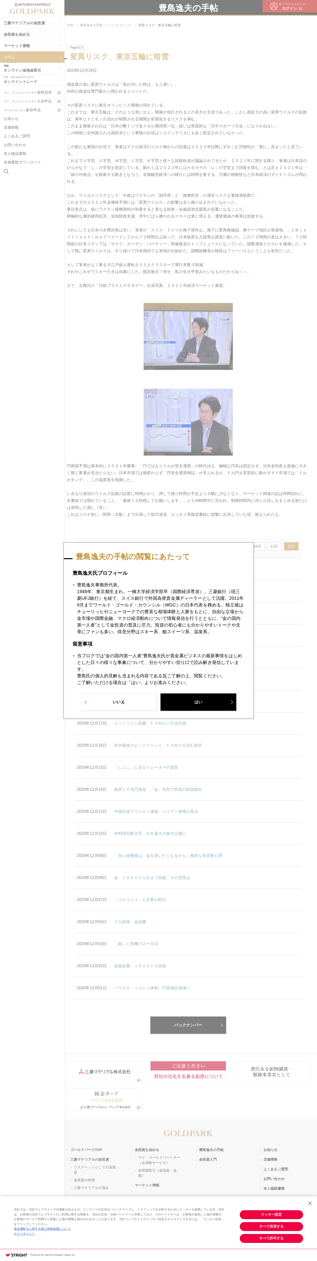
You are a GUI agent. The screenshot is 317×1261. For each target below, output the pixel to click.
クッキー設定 (271, 1214)
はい (198, 703)
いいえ (119, 703)
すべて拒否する (271, 1226)
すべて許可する (271, 1238)
